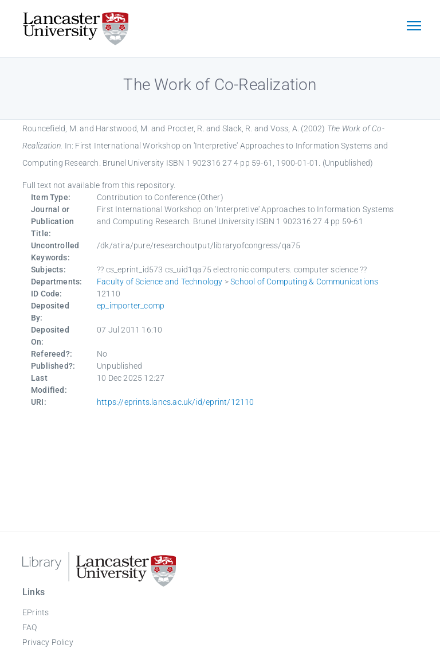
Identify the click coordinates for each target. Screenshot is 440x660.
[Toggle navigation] (413, 27)
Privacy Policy (47, 642)
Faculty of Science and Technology (160, 281)
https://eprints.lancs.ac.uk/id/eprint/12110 (175, 402)
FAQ (29, 627)
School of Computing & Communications (304, 281)
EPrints (35, 612)
